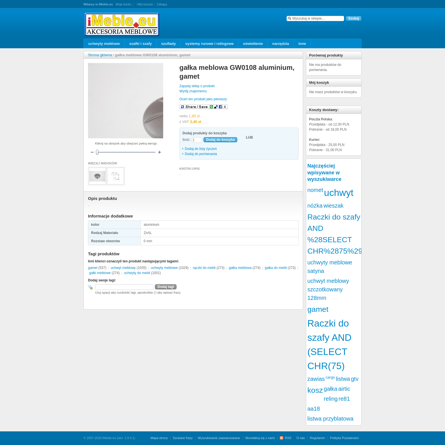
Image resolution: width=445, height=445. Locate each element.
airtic (344, 389)
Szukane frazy (183, 438)
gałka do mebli (276, 268)
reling (331, 399)
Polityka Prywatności (344, 438)
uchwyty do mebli (137, 273)
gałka (330, 389)
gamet (92, 268)
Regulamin (317, 438)
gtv (355, 379)
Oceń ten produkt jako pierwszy (203, 99)
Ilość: (186, 140)
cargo (330, 377)
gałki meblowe (100, 273)
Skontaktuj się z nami (260, 438)
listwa (343, 379)
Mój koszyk (145, 4)
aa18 (313, 409)
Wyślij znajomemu (193, 91)
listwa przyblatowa (330, 418)
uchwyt (339, 192)
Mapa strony (159, 438)
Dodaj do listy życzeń (201, 149)
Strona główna (100, 55)
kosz (315, 390)
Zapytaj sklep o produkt (197, 86)
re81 (344, 399)
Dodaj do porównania (201, 154)
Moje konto (123, 4)
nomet (315, 190)
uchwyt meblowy (123, 268)
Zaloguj (162, 4)
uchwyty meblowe (164, 268)
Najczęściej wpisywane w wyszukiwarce (324, 172)
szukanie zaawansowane (319, 23)
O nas (301, 438)
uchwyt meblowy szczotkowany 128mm (328, 289)
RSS (288, 438)
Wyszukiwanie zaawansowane (219, 438)
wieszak (333, 205)
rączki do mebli (204, 268)
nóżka (314, 205)
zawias (316, 379)
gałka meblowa (240, 268)
